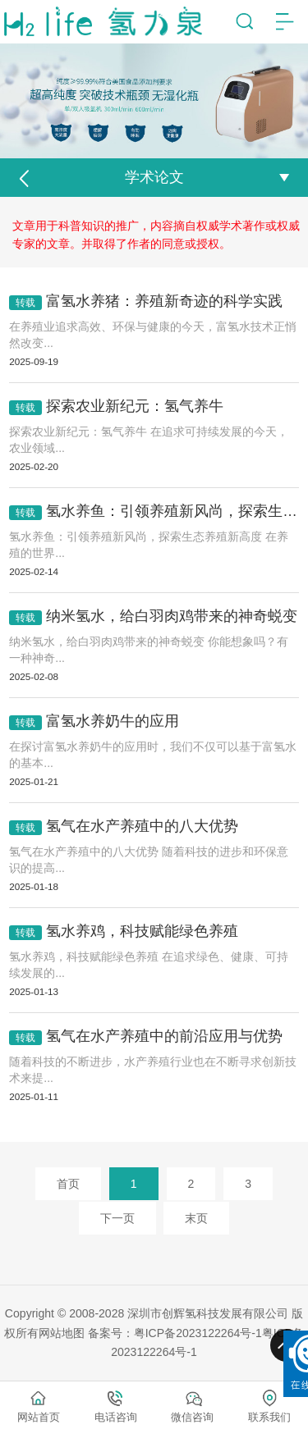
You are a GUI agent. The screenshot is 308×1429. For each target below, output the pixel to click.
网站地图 (62, 1333)
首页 (68, 1183)
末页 (196, 1218)
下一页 (117, 1218)
